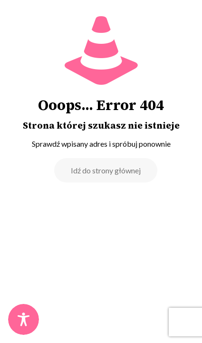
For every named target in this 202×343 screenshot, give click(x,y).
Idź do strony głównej (106, 170)
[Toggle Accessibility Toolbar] (23, 319)
